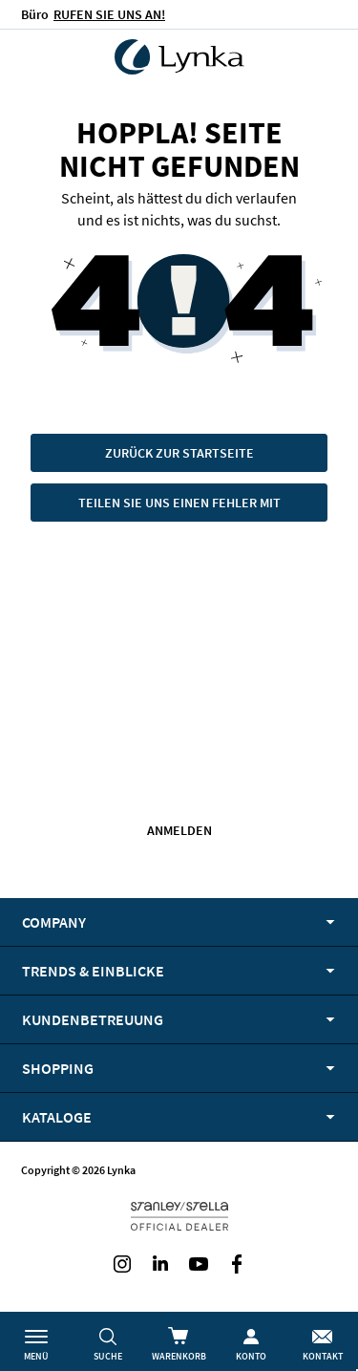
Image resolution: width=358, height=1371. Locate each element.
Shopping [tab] (58, 1068)
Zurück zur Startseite (179, 452)
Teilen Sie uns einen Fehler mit (179, 502)
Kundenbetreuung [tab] (92, 1019)
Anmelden (179, 830)
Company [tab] (54, 922)
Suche (108, 1356)
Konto (251, 1356)
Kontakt (323, 1356)
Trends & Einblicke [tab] (93, 970)
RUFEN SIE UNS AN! (109, 14)
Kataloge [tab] (57, 1116)
